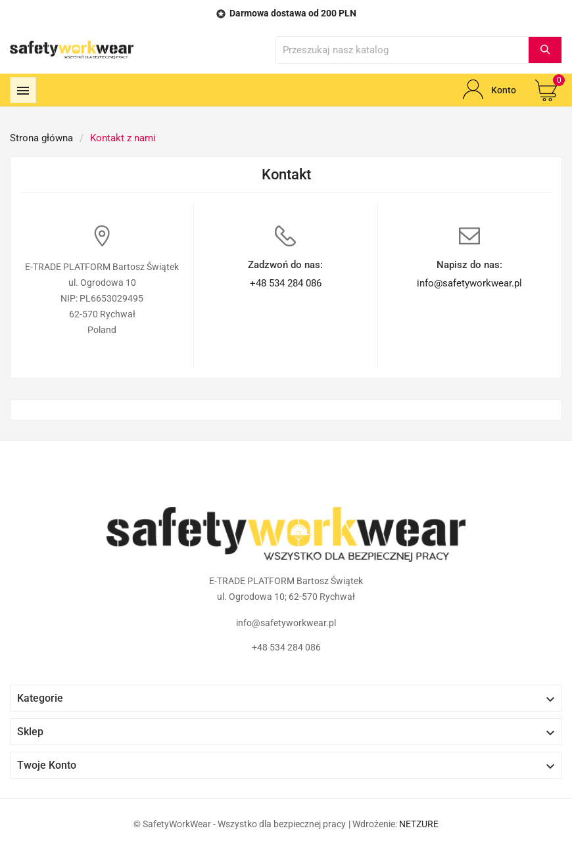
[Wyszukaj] (402, 50)
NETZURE (419, 824)
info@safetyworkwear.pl (469, 283)
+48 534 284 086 (286, 283)
